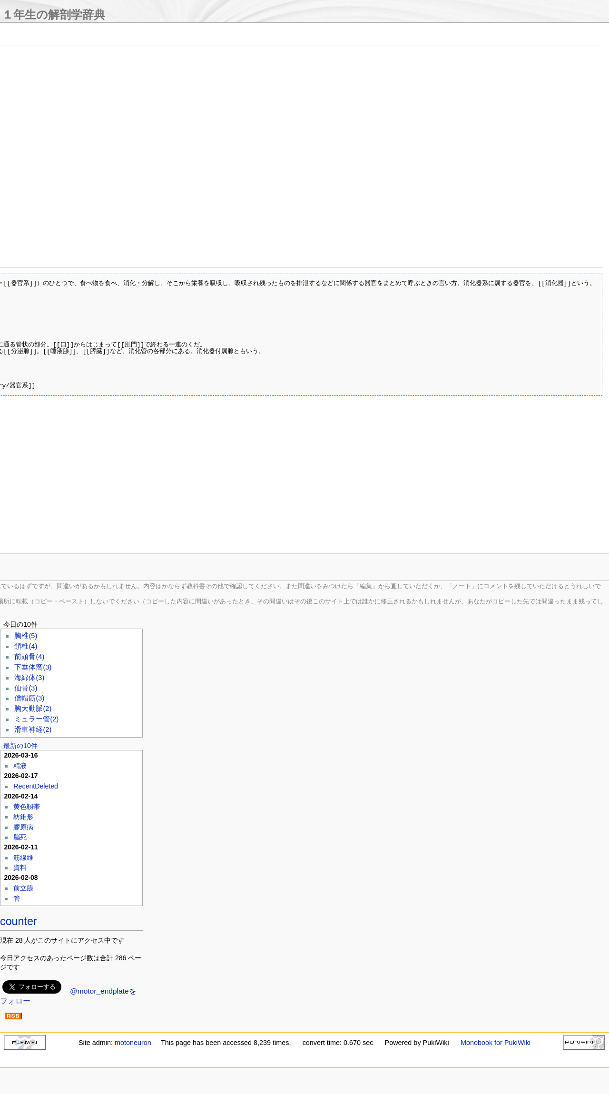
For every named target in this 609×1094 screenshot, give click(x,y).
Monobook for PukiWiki (495, 1042)
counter (18, 921)
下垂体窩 (32, 667)
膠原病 (23, 827)
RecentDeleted (35, 786)
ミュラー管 (36, 719)
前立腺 (23, 888)
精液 (20, 765)
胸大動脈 (32, 708)
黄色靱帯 (26, 806)
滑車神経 (32, 729)
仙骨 (25, 688)
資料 (20, 867)
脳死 (20, 837)
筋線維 (23, 857)
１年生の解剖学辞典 (53, 14)
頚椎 (25, 646)
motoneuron (133, 1042)
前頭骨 (29, 656)
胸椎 (25, 636)
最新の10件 (20, 745)
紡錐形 (23, 816)
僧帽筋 (29, 698)
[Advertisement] (192, 479)
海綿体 (29, 677)
